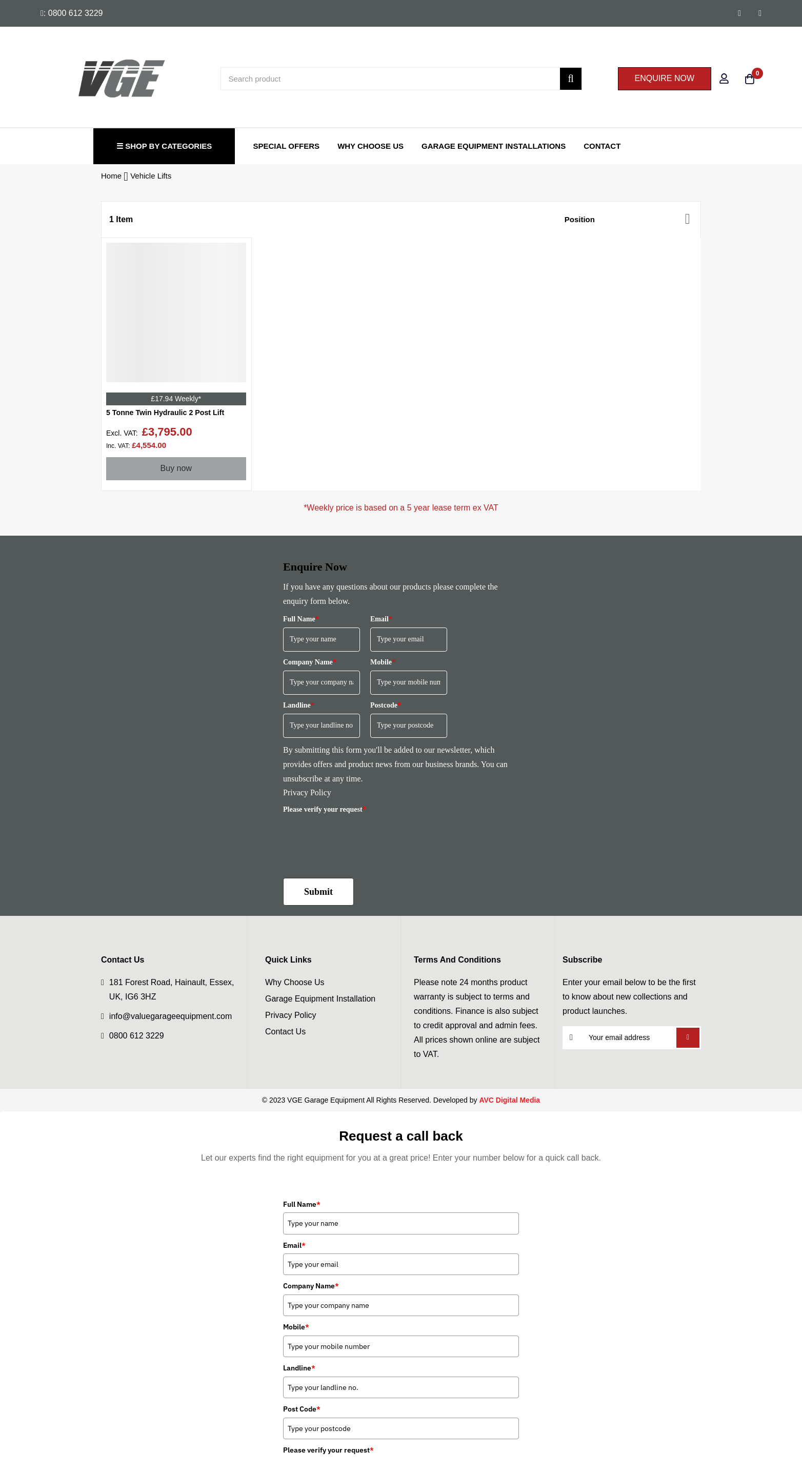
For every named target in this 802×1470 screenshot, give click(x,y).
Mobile (382, 665)
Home (112, 175)
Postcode (385, 708)
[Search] (570, 79)
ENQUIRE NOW (664, 78)
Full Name (301, 622)
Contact (602, 146)
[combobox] (401, 79)
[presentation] (361, 841)
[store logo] (83, 78)
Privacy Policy (307, 795)
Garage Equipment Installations (494, 146)
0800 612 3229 (136, 1038)
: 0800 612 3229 (72, 13)
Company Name (309, 665)
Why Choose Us (370, 146)
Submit (318, 895)
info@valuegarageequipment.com (170, 1019)
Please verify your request (324, 812)
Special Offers (286, 146)
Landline (298, 708)
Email (381, 622)
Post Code (301, 1412)
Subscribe (687, 1041)
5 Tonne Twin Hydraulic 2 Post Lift (172, 414)
